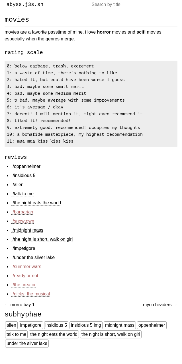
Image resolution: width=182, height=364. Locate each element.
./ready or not (24, 283)
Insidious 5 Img (86, 334)
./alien (17, 192)
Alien (11, 334)
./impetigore (23, 255)
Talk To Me (16, 343)
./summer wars (26, 274)
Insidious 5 (56, 334)
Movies (17, 19)
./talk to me (22, 201)
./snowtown (22, 228)
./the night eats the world (36, 210)
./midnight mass (27, 237)
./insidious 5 (23, 182)
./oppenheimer (25, 173)
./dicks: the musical (30, 301)
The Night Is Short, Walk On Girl (110, 343)
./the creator (23, 292)
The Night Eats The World (53, 343)
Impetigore (31, 334)
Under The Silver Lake (27, 352)
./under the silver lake (33, 264)
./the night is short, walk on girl (42, 246)
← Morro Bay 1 (20, 312)
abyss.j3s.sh (25, 4)
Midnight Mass (119, 334)
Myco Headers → (160, 312)
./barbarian (22, 219)
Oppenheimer (151, 334)
